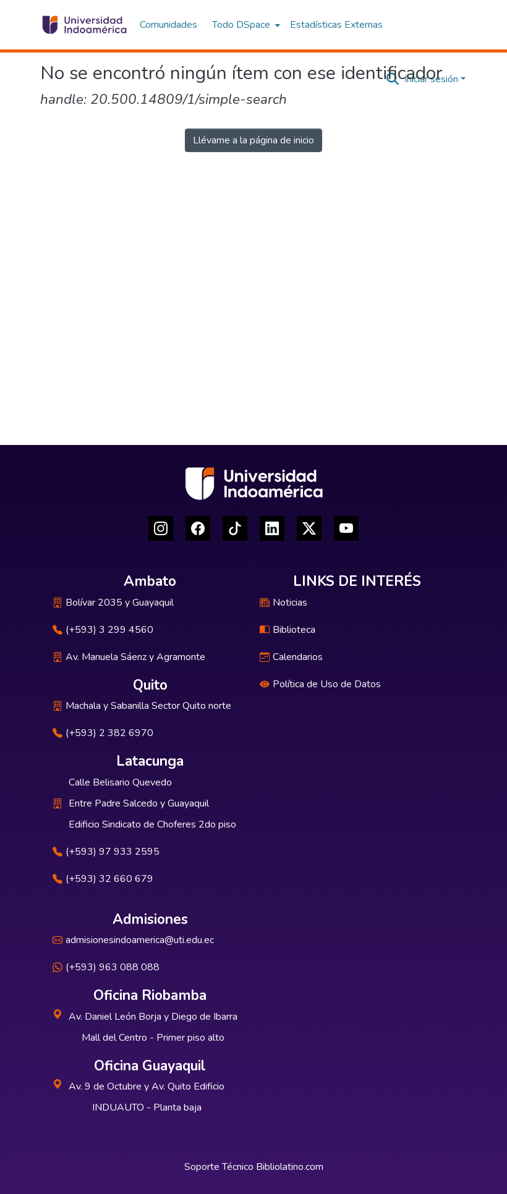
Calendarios (291, 657)
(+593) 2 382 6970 (103, 733)
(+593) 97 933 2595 (106, 851)
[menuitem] (245, 24)
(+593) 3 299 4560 (103, 630)
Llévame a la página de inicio (253, 140)
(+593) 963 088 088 (106, 967)
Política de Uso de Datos (320, 684)
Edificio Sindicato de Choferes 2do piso (152, 824)
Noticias (283, 602)
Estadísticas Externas (336, 25)
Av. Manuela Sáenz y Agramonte (129, 657)
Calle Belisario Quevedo (120, 782)
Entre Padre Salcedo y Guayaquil (139, 803)
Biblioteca (287, 630)
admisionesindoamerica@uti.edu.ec (133, 940)
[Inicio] (83, 24)
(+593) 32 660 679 (103, 879)
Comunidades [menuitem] (168, 25)
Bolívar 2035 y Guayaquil (113, 602)
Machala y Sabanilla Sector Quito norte (142, 706)
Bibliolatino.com (289, 1167)
